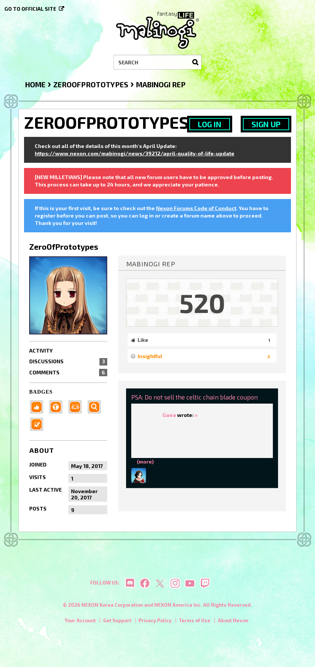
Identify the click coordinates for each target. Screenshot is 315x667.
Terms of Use (194, 623)
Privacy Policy (155, 623)
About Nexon (233, 623)
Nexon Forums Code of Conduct (196, 208)
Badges (41, 392)
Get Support (117, 623)
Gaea (169, 415)
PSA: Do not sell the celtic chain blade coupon (194, 397)
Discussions (68, 361)
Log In (209, 124)
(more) (145, 461)
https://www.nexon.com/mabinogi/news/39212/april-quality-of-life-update (134, 153)
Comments (68, 372)
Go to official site (30, 9)
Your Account (80, 623)
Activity (40, 350)
